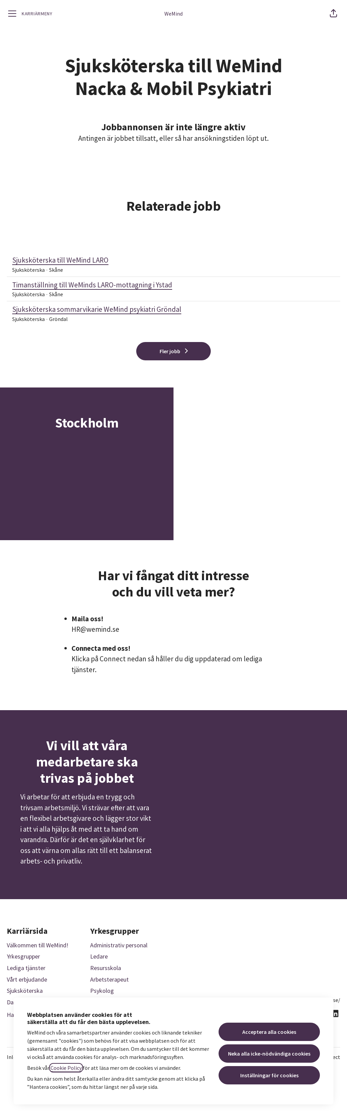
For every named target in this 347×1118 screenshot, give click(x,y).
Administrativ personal (118, 945)
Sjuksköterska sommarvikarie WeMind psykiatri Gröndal (173, 309)
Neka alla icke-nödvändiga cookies (269, 1053)
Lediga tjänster (26, 968)
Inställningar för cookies (269, 1075)
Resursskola (105, 968)
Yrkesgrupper (23, 956)
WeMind (173, 13)
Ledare (99, 956)
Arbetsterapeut (109, 979)
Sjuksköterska (25, 990)
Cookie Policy (66, 1067)
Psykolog (102, 990)
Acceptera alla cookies (269, 1031)
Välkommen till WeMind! (37, 945)
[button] (333, 13)
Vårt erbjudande (27, 979)
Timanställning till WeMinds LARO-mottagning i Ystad (173, 285)
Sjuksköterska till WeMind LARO (173, 260)
